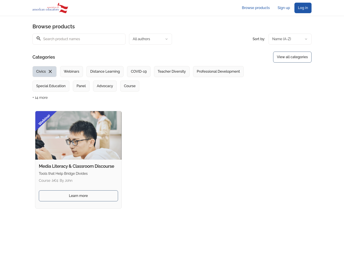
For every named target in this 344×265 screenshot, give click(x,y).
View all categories (292, 57)
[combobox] (150, 39)
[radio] (44, 71)
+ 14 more (40, 98)
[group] (154, 79)
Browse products (256, 8)
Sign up (284, 8)
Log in (303, 8)
